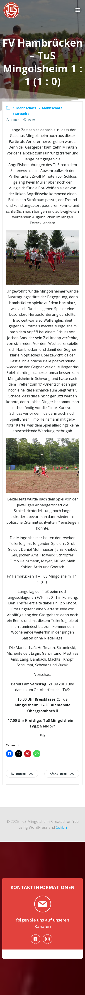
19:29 (29, 120)
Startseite (21, 113)
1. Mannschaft (24, 108)
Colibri (61, 827)
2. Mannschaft (50, 108)
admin (12, 120)
